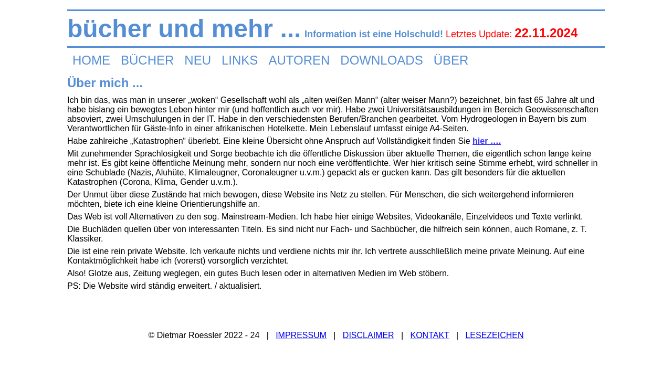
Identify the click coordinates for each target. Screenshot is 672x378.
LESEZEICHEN (494, 335)
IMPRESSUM (301, 335)
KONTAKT (429, 335)
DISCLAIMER (368, 335)
